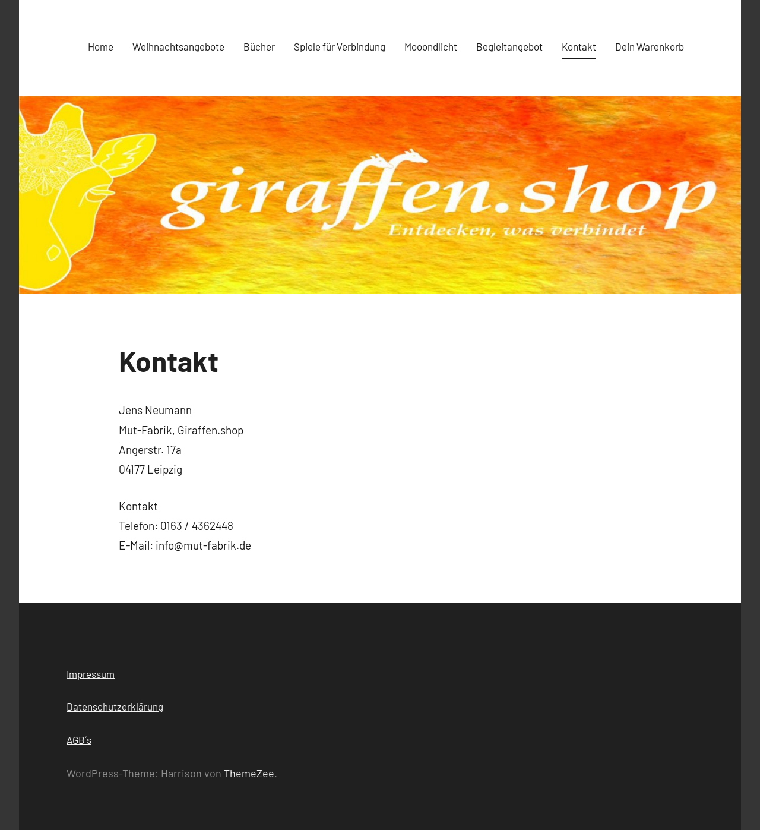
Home (100, 46)
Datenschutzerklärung (114, 706)
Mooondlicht (430, 46)
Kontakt (579, 46)
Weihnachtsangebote (178, 46)
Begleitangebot (509, 46)
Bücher (259, 46)
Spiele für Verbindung (339, 46)
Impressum (90, 674)
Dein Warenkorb (649, 46)
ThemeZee (249, 772)
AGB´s (78, 740)
